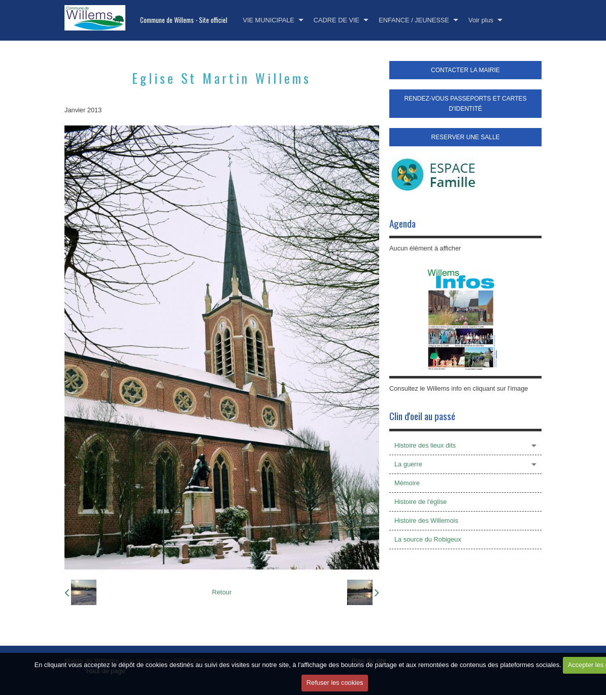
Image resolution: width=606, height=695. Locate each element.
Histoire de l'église (420, 502)
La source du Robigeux (427, 539)
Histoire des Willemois (426, 520)
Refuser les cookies (335, 683)
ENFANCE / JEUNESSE (414, 20)
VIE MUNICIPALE (268, 20)
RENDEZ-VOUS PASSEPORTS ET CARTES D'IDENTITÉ (465, 103)
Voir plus (480, 20)
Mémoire (407, 483)
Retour (221, 592)
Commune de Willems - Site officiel (183, 20)
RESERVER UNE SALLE (465, 137)
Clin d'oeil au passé (422, 415)
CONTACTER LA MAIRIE (465, 70)
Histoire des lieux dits (425, 445)
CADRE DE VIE (336, 20)
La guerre (408, 464)
